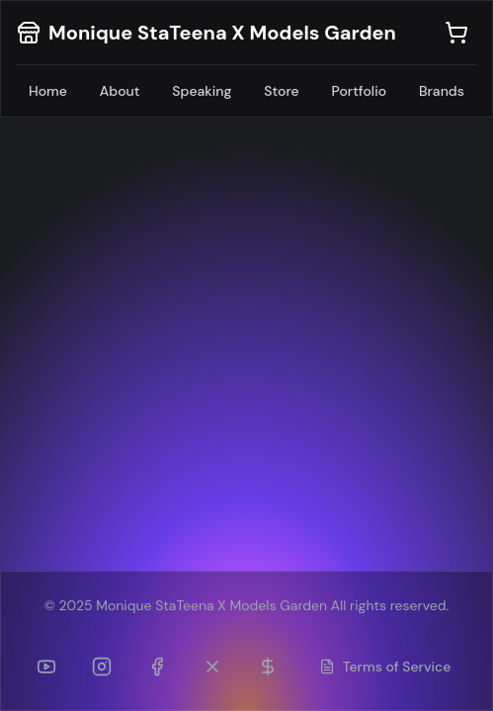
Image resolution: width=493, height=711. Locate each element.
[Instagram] (102, 666)
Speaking (201, 91)
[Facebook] (157, 666)
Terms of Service (385, 666)
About (120, 91)
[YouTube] (46, 666)
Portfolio (359, 91)
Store (281, 91)
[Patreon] (268, 666)
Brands (441, 91)
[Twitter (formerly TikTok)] (212, 666)
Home (48, 91)
